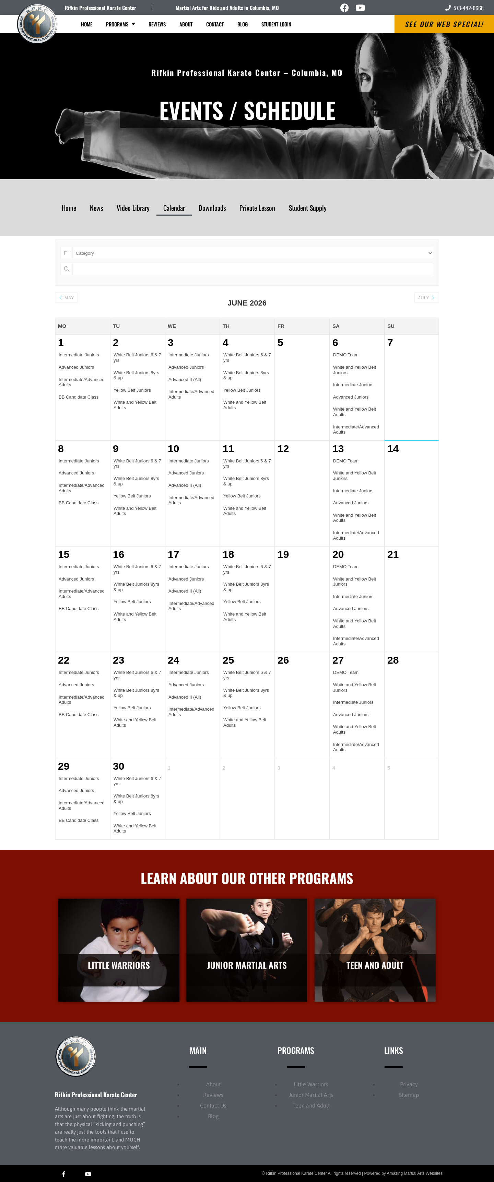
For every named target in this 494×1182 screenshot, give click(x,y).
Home (86, 24)
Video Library (133, 208)
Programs (120, 24)
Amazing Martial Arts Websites (415, 1173)
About (185, 24)
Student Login (276, 24)
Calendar (174, 208)
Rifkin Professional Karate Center (100, 7)
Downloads (212, 208)
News (96, 208)
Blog (242, 24)
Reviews (157, 24)
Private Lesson (257, 208)
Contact (215, 24)
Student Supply (308, 208)
